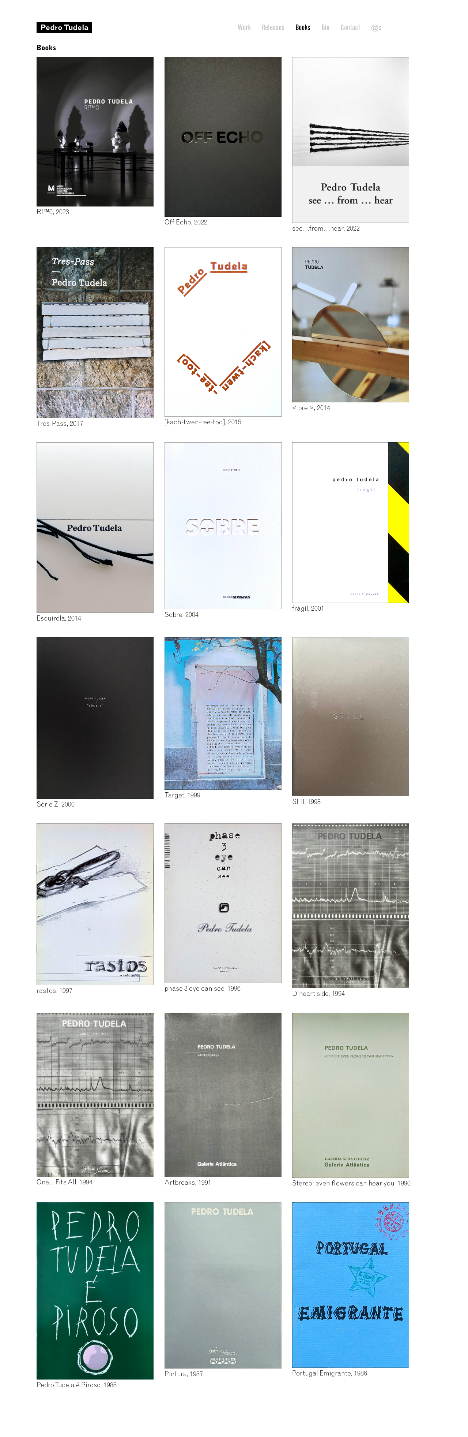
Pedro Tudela (64, 27)
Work (244, 27)
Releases (273, 27)
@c (376, 27)
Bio (325, 27)
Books (302, 27)
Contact (350, 27)
